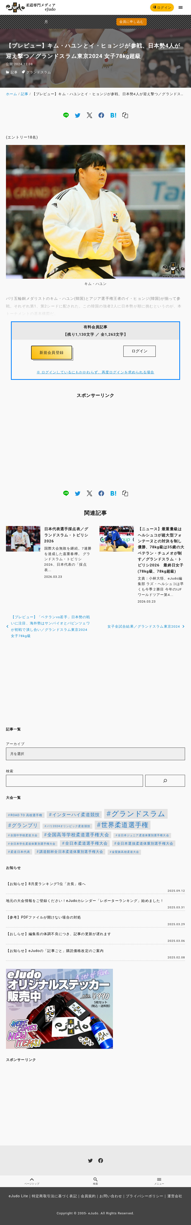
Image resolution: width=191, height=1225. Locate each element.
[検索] (165, 781)
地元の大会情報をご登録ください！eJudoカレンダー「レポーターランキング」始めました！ (85, 901)
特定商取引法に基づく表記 (54, 1196)
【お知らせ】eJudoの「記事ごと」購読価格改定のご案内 (55, 951)
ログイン (162, 7)
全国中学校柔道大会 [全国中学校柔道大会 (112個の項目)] (24, 835)
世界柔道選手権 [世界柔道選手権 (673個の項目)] (124, 825)
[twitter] (77, 115)
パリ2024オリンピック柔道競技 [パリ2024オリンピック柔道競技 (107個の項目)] (68, 826)
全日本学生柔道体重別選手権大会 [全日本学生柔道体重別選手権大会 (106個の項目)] (33, 843)
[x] (89, 115)
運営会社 (174, 1196)
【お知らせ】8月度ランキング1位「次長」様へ (46, 884)
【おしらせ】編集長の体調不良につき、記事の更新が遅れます (58, 934)
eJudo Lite (18, 1196)
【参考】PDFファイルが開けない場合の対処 (43, 917)
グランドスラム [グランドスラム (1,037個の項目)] (138, 813)
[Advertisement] (95, 443)
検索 (9, 771)
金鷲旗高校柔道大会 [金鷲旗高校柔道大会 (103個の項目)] (125, 852)
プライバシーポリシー (144, 1196)
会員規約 (88, 1196)
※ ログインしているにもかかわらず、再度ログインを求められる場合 (95, 372)
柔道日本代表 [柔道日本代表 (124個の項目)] (20, 852)
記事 (14, 72)
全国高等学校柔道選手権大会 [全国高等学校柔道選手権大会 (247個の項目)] (78, 834)
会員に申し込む (96, 22)
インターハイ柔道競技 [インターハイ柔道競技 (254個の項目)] (76, 814)
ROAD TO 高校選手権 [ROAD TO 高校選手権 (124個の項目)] (26, 815)
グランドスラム (38, 72)
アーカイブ (15, 744)
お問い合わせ (110, 1196)
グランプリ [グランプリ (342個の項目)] (25, 825)
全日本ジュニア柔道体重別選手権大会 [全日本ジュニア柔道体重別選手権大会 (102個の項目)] (143, 835)
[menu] (180, 7)
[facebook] (101, 115)
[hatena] (113, 115)
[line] (66, 115)
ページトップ (32, 1181)
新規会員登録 (52, 352)
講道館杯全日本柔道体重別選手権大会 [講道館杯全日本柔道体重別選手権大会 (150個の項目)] (71, 852)
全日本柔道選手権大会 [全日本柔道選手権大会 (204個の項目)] (86, 843)
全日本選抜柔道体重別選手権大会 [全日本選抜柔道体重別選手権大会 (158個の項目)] (145, 843)
